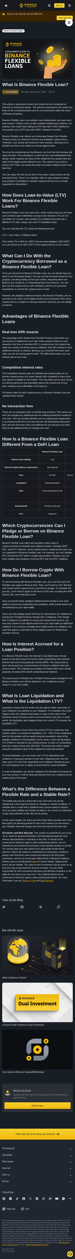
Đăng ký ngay (37, 1106)
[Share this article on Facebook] (22, 907)
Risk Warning (46, 880)
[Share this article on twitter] (4, 907)
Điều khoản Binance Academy (37, 1245)
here (34, 861)
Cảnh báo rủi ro (12, 1245)
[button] (69, 5)
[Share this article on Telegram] (40, 907)
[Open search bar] (48, 5)
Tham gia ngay (64, 18)
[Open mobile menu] (69, 5)
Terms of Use (28, 880)
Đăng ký (59, 5)
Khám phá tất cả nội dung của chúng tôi (37, 1134)
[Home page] (28, 5)
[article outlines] (69, 22)
